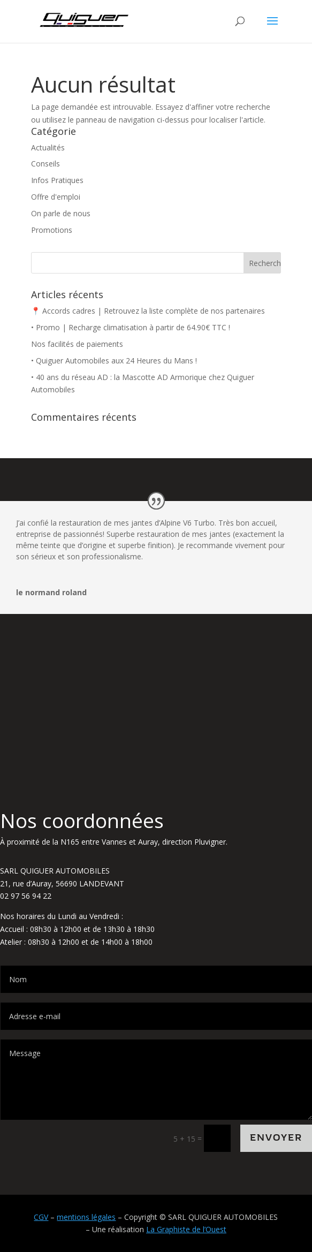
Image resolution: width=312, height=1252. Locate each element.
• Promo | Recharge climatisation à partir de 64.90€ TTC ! (130, 327)
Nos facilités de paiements (77, 344)
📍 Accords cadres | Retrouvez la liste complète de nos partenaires (148, 311)
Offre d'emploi (55, 197)
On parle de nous (60, 213)
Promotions (51, 230)
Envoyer (276, 1137)
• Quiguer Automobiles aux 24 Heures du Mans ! (114, 360)
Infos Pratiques (57, 180)
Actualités (48, 147)
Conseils (45, 163)
